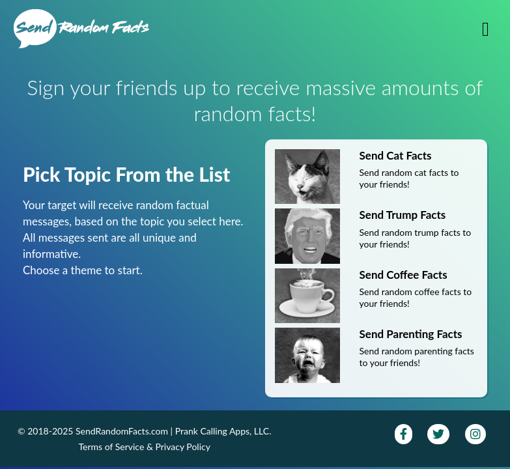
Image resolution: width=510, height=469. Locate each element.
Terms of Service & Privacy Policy (144, 446)
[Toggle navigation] (486, 29)
